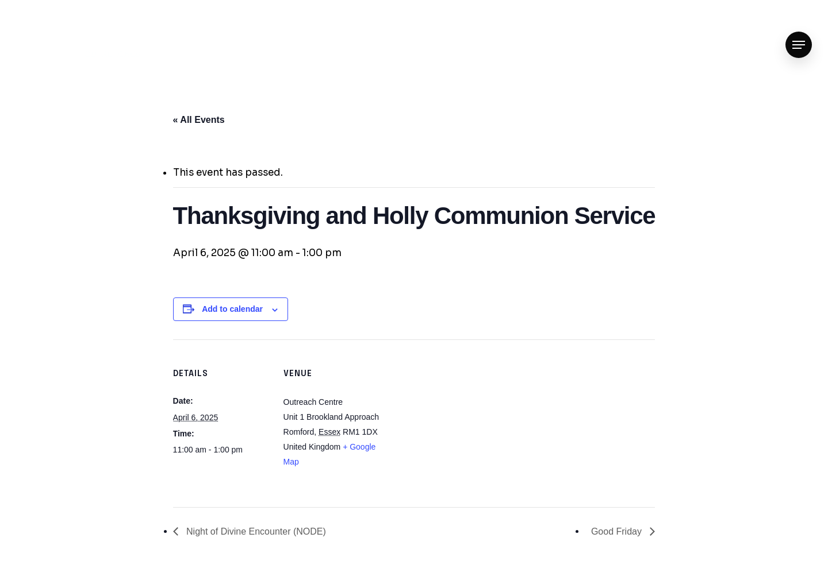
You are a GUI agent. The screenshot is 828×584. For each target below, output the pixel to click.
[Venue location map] (454, 418)
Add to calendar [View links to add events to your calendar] (232, 309)
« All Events (199, 120)
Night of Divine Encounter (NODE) (255, 531)
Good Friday (617, 531)
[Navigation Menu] (798, 45)
